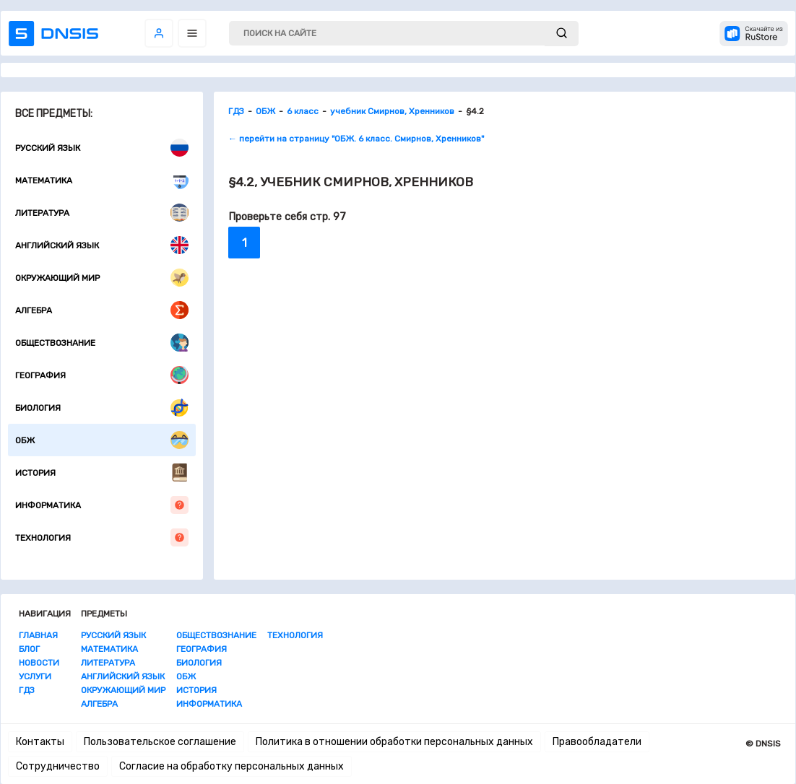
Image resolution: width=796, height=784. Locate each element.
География (102, 375)
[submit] (562, 33)
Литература (102, 213)
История (102, 472)
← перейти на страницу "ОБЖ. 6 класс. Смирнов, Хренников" (356, 139)
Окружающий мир (102, 278)
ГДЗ (27, 690)
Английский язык (102, 245)
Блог (29, 649)
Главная (38, 635)
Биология (102, 407)
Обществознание (102, 343)
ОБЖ (102, 440)
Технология (102, 537)
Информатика (102, 505)
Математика (102, 180)
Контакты (40, 742)
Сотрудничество (58, 766)
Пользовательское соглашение (160, 742)
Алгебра (102, 310)
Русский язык (102, 148)
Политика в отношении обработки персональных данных (394, 742)
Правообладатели (597, 742)
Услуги (35, 676)
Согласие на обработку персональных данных (231, 766)
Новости (39, 663)
